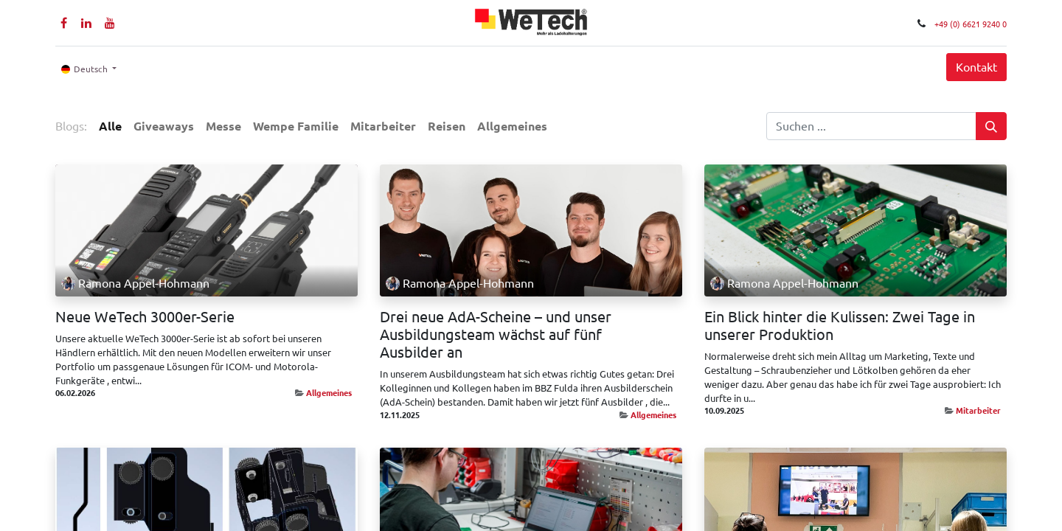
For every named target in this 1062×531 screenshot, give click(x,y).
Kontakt (976, 67)
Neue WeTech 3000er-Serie (145, 316)
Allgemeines (329, 393)
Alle (110, 126)
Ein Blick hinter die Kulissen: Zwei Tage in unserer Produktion (839, 325)
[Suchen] (991, 126)
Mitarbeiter (978, 410)
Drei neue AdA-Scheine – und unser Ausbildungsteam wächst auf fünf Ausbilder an (495, 334)
